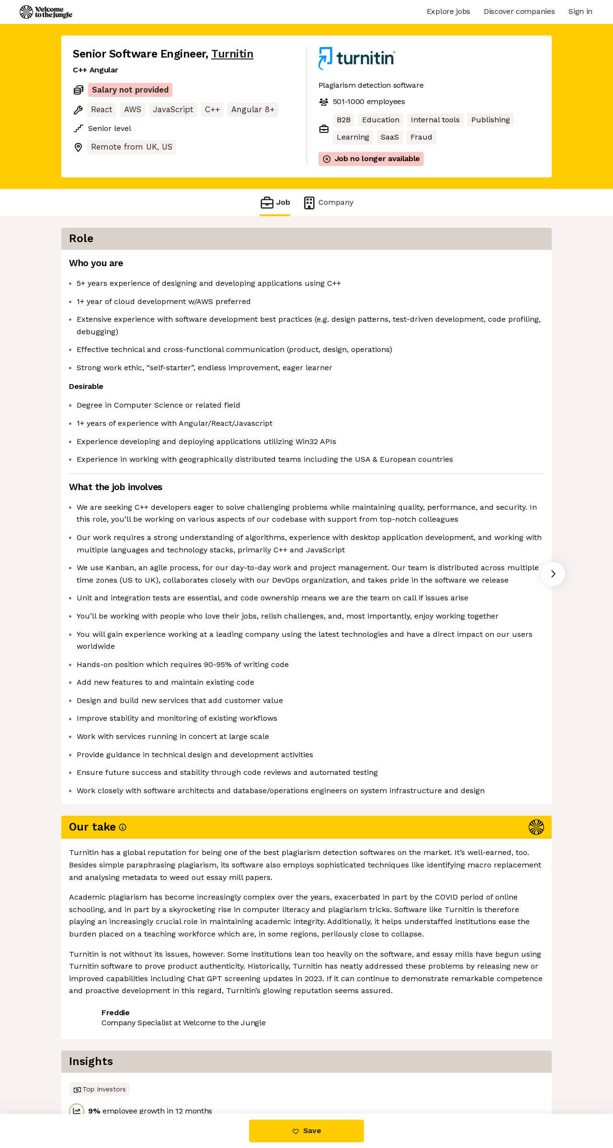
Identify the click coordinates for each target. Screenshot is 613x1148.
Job (275, 203)
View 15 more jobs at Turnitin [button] (194, 1073)
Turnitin (232, 53)
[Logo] (46, 12)
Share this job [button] (99, 1073)
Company (327, 203)
